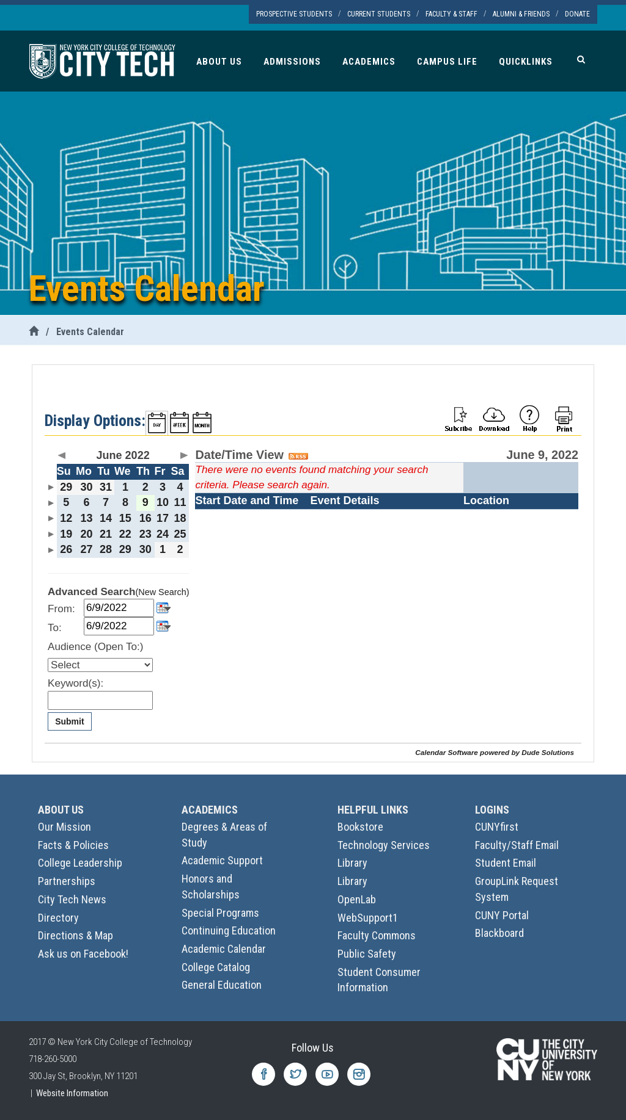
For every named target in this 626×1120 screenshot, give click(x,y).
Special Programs (220, 912)
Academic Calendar (224, 948)
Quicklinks (526, 61)
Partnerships (66, 881)
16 (145, 518)
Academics (369, 61)
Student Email (505, 862)
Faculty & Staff (451, 14)
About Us (219, 61)
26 (66, 549)
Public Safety (366, 953)
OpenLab (356, 899)
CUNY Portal (502, 915)
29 (66, 487)
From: (61, 609)
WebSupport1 (367, 917)
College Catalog (216, 967)
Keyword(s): (75, 683)
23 (145, 534)
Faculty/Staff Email (517, 845)
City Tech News (72, 899)
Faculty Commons (376, 935)
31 (106, 487)
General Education (222, 984)
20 (86, 534)
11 (180, 502)
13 (86, 518)
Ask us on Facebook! (83, 953)
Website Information (72, 1093)
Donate (577, 14)
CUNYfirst (496, 826)
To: (55, 628)
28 (106, 549)
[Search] (581, 59)
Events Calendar (90, 332)
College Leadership (80, 862)
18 (180, 518)
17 (162, 518)
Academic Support (222, 860)
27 (86, 549)
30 (86, 487)
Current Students (378, 14)
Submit (69, 721)
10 (162, 502)
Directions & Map (75, 935)
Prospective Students (294, 14)
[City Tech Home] (34, 332)
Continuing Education (229, 930)
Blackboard (499, 933)
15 (125, 518)
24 (162, 534)
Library (352, 862)
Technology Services (383, 845)
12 (66, 518)
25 (180, 534)
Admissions (292, 61)
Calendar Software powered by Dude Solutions (494, 752)
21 (106, 534)
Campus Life (447, 61)
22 (125, 534)
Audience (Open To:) (95, 646)
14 (106, 518)
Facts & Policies (73, 845)
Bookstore (360, 826)
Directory (58, 917)
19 (66, 534)
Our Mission (64, 826)
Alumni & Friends (521, 14)
